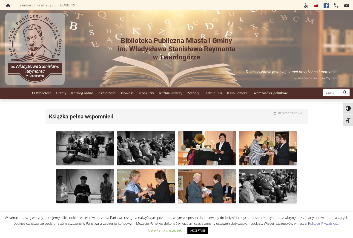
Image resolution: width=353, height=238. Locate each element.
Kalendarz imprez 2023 (35, 5)
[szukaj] (331, 92)
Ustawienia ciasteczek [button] (165, 230)
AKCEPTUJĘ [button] (198, 230)
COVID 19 (67, 5)
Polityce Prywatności (323, 223)
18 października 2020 (291, 113)
